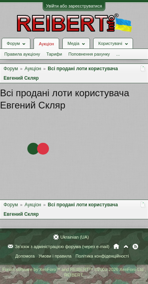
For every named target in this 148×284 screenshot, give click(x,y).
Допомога (24, 256)
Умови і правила (55, 256)
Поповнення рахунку (89, 54)
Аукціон (46, 43)
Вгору (126, 247)
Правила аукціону (22, 54)
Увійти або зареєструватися (74, 6)
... (118, 54)
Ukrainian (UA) (74, 237)
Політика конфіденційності (102, 256)
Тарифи (54, 54)
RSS (135, 247)
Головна (116, 247)
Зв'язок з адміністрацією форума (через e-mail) (62, 247)
